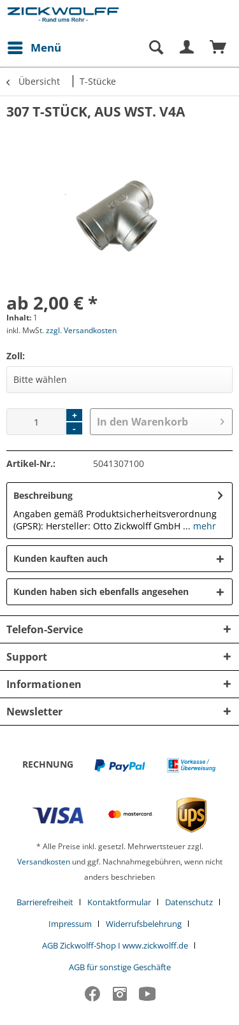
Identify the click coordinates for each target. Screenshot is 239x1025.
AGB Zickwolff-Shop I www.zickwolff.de (115, 945)
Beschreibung (43, 495)
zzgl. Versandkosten (81, 330)
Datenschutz (189, 902)
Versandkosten (43, 861)
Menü (34, 46)
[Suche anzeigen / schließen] (155, 48)
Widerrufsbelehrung (144, 923)
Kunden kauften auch (60, 558)
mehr (203, 526)
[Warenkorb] (218, 48)
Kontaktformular (119, 902)
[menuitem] (34, 48)
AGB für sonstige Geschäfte (120, 967)
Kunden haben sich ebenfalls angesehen (101, 591)
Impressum (70, 923)
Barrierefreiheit (45, 902)
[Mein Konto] (187, 48)
